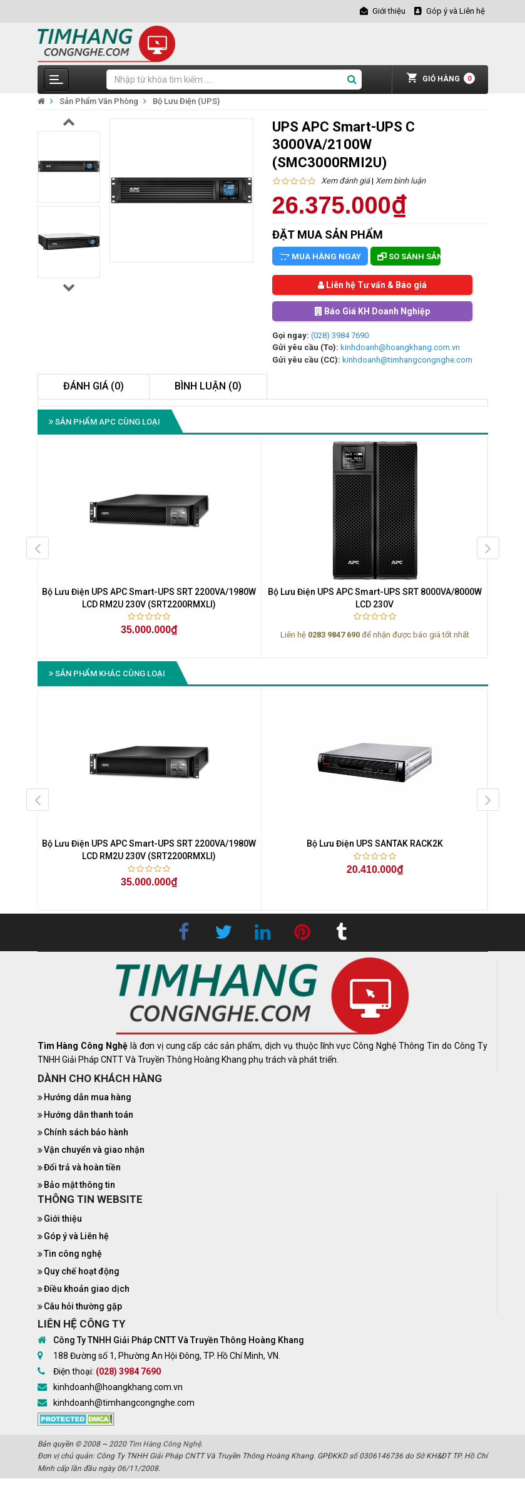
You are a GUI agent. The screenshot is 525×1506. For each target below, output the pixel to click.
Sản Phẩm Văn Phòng (98, 101)
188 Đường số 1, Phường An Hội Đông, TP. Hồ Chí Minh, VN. (166, 1356)
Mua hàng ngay (320, 256)
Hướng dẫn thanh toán (88, 1115)
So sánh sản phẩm (409, 256)
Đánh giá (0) (93, 386)
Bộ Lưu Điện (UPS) (186, 101)
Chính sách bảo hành (86, 1132)
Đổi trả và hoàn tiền (82, 1167)
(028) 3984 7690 (340, 335)
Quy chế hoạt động (82, 1271)
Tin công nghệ (73, 1254)
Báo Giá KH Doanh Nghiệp (372, 311)
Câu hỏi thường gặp (83, 1306)
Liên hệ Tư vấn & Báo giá (372, 285)
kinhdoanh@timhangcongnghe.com (407, 359)
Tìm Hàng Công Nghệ (164, 1444)
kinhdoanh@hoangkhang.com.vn (400, 347)
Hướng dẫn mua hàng (87, 1097)
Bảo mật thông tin (79, 1185)
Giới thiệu (63, 1219)
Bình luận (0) (208, 386)
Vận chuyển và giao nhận (94, 1150)
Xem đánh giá (345, 180)
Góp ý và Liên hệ (76, 1236)
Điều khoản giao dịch (87, 1289)
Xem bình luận (400, 180)
